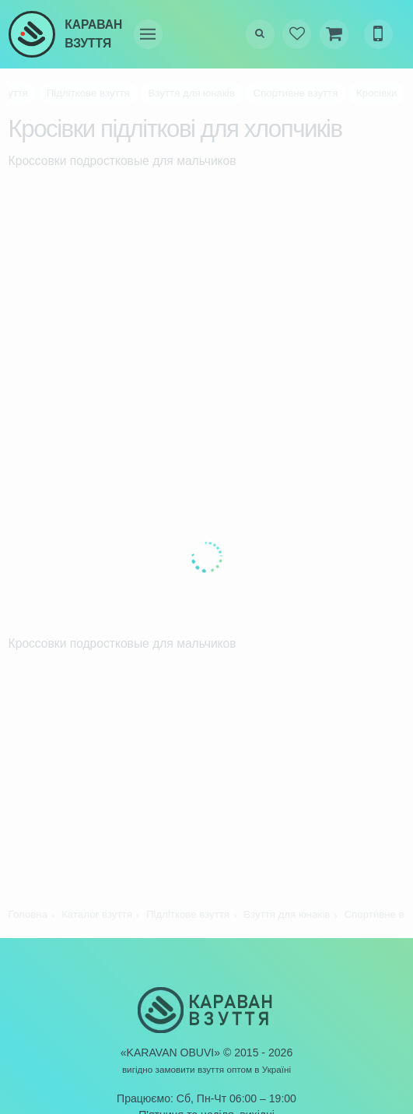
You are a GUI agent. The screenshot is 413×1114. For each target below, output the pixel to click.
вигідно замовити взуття (173, 1069)
